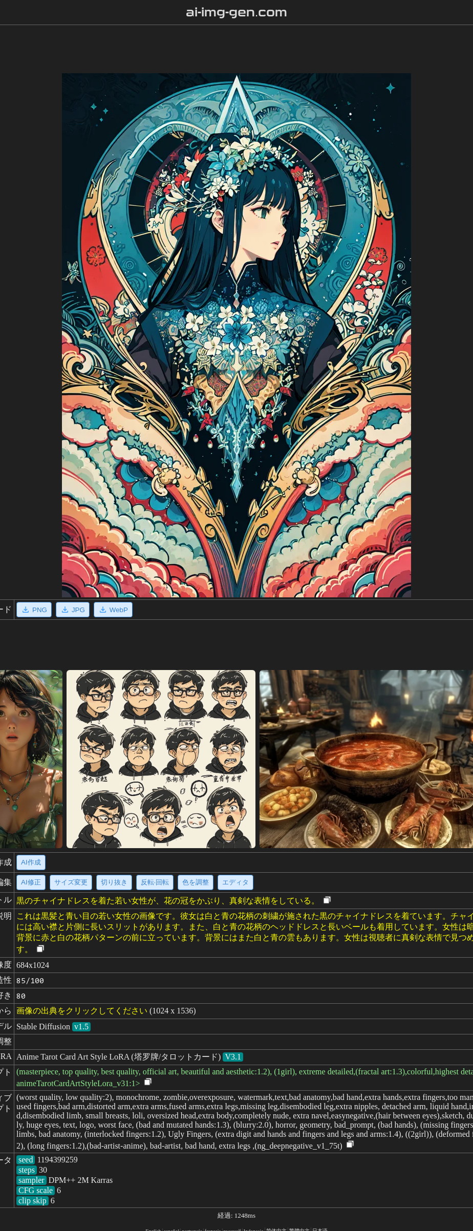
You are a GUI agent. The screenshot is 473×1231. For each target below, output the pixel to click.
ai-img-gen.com (237, 12)
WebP (113, 609)
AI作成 (31, 862)
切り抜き (114, 882)
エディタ (235, 882)
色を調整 (195, 882)
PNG (34, 609)
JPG (72, 609)
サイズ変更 (71, 882)
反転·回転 (155, 882)
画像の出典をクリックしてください (81, 1010)
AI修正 (31, 882)
